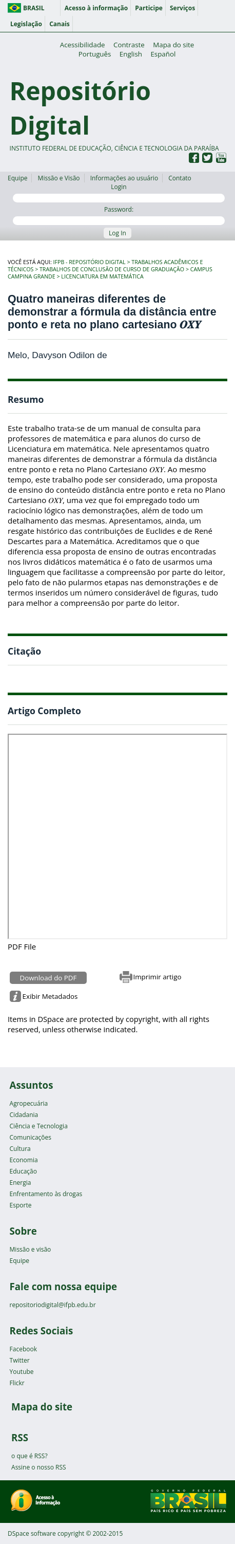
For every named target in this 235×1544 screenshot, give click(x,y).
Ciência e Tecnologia (39, 1126)
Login (119, 192)
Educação (23, 1171)
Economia (24, 1160)
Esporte (21, 1205)
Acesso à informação (96, 8)
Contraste (129, 44)
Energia (20, 1182)
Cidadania (24, 1114)
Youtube (22, 1371)
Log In (117, 233)
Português (95, 54)
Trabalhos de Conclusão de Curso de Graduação (112, 269)
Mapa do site (173, 44)
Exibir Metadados (50, 996)
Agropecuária (29, 1103)
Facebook (23, 1349)
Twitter (20, 1360)
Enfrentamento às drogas (46, 1193)
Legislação (26, 24)
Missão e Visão (59, 178)
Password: (119, 215)
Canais (59, 24)
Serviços (182, 8)
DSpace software (32, 1533)
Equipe (17, 178)
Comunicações (30, 1137)
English (131, 54)
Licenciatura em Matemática (102, 276)
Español (162, 54)
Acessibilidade (82, 44)
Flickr (17, 1383)
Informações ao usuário (124, 178)
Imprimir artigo (157, 976)
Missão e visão (30, 1249)
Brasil (34, 8)
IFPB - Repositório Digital (89, 262)
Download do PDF (48, 977)
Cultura (20, 1148)
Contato (179, 178)
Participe (149, 8)
